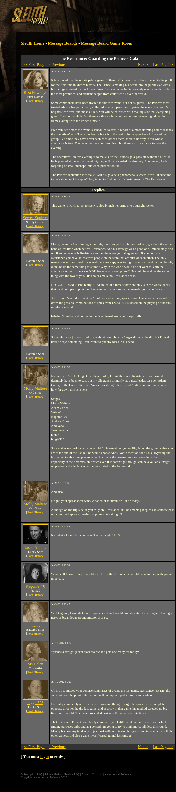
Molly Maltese (35, 388)
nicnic (35, 256)
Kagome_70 (35, 586)
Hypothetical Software (117, 774)
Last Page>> (163, 64)
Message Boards (62, 43)
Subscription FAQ (31, 774)
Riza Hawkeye (35, 92)
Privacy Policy (53, 774)
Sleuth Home (32, 43)
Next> (143, 64)
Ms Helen (35, 664)
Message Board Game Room (106, 43)
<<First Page (34, 64)
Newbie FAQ (71, 774)
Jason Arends (35, 547)
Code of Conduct (92, 774)
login (44, 757)
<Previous (57, 64)
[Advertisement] (61, 13)
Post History (35, 101)
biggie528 (35, 703)
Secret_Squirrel (35, 218)
